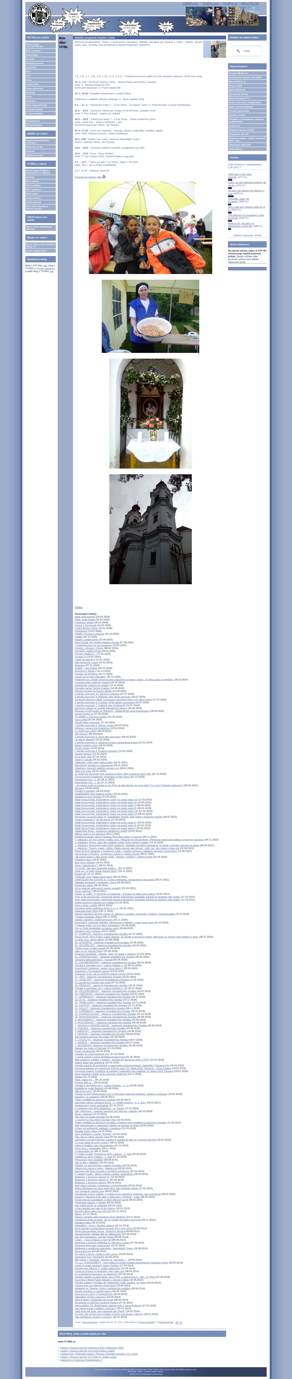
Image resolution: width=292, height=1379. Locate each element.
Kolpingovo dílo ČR (238, 134)
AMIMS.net (190, 3)
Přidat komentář (165, 1322)
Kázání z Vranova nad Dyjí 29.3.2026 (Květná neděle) (87, 1351)
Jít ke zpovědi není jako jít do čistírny (95, 1208)
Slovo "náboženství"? (86, 865)
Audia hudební (33, 198)
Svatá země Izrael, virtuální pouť (245, 102)
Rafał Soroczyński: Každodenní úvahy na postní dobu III (105, 825)
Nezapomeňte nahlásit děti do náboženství (98, 1234)
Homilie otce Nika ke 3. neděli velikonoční (98, 1268)
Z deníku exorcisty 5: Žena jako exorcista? (98, 736)
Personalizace (33, 121)
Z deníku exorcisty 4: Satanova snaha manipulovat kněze (106, 742)
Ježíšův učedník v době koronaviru (94, 919)
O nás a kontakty (34, 113)
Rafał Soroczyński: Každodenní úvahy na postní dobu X (105, 805)
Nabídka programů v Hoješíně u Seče (95, 882)
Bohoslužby (32, 55)
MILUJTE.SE (250, 3)
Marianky (30, 92)
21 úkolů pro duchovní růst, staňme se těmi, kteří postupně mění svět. (113, 773)
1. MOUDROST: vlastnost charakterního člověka (101, 1045)
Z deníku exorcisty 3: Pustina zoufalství (96, 751)
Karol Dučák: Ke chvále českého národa (97, 642)
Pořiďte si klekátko (85, 791)
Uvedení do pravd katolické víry (92, 1054)
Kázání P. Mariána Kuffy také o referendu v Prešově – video (107, 1197)
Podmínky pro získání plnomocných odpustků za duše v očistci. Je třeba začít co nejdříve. (124, 679)
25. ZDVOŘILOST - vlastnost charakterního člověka (103, 945)
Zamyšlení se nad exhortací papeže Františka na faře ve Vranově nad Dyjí (115, 1139)
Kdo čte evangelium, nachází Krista (94, 1237)
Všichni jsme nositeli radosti (90, 948)
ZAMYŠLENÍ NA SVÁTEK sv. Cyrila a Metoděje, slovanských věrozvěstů (114, 879)
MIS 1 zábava (32, 181)
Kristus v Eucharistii (85, 625)
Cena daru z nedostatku (88, 1148)
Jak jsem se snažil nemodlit (90, 1116)
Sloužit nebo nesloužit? (87, 722)
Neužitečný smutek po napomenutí (94, 765)
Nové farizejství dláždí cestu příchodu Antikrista (101, 1074)
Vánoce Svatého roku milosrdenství (94, 1145)
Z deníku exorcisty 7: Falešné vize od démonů (100, 705)
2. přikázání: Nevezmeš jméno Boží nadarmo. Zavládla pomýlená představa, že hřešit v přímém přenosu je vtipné (137, 845)
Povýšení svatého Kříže (88, 651)
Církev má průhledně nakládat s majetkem (98, 1128)
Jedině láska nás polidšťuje (90, 1062)
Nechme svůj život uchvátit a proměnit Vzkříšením (102, 1171)
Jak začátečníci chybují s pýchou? (93, 1317)
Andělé (78, 636)
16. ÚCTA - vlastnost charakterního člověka (98, 999)
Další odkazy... (236, 149)
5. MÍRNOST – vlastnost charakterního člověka (100, 1031)
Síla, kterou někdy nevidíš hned (92, 1136)
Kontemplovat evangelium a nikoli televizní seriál (101, 1199)
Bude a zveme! (33, 51)
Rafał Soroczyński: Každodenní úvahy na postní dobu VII (106, 813)
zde (45, 265)
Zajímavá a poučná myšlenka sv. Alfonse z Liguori (102, 1242)
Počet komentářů (146, 1322)
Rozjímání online (84, 885)
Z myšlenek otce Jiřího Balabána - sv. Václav (99, 1108)
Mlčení (78, 1214)
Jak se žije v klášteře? (87, 1162)
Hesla (29, 80)
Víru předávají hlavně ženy (89, 1191)
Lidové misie (32, 84)
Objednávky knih (34, 155)
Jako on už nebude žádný (89, 951)
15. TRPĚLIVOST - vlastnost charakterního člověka (103, 1002)
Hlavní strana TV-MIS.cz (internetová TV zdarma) (38, 171)
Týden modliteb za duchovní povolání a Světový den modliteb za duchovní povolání (120, 1122)
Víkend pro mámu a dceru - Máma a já (96, 1168)
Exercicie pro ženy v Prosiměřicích (94, 1294)
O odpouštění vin (84, 1151)
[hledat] (247, 51)
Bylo (28, 72)
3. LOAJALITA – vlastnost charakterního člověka (101, 1039)
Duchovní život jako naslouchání (92, 1245)
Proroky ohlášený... (85, 653)
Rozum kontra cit (84, 713)
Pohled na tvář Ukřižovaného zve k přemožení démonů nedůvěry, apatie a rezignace (121, 1094)
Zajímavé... (31, 101)
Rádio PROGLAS (237, 90)
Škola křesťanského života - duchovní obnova (100, 1231)
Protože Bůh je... (84, 1082)
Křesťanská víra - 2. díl (87, 779)
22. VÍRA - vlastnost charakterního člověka (98, 976)
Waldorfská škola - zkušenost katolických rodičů (101, 831)
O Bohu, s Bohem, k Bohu (89, 648)
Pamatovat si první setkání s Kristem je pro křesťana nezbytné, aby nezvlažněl (118, 1194)
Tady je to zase (83, 771)
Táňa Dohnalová (89, 1322)
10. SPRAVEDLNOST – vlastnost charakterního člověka (105, 1016)
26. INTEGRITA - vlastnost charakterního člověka (102, 942)
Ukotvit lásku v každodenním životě (94, 1299)
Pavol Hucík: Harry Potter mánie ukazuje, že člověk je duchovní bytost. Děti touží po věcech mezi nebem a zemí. (137, 936)
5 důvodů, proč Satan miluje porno (94, 876)
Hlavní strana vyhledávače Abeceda (39, 228)
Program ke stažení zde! (90, 177)
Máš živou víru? (83, 1091)
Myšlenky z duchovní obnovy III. (92, 1176)
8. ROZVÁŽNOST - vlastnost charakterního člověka (103, 1022)
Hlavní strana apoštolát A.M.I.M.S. (37, 141)
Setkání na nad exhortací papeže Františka (98, 1165)
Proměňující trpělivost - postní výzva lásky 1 (99, 968)
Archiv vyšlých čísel (36, 251)
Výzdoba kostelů (34, 109)
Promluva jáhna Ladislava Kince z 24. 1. (97, 908)
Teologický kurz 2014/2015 (89, 1257)
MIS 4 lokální (32, 194)
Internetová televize (238, 94)
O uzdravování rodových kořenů (92, 682)
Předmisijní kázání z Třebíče (90, 1202)
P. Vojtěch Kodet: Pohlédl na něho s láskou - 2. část (103, 1154)
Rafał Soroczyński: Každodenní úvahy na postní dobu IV (106, 822)
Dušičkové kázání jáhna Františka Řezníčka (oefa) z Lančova (108, 836)
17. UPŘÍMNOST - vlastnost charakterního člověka (103, 996)
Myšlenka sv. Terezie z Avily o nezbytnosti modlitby (102, 1288)
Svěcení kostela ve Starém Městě (93, 691)
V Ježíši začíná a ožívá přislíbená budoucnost (100, 1056)
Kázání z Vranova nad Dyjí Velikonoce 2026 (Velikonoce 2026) (92, 1348)
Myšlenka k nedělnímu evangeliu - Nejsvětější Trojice (104, 1248)
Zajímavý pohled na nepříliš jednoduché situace (101, 708)
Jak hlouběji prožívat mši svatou (92, 1036)
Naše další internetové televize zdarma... (37, 207)
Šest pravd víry (83, 1251)
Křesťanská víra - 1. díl (87, 782)
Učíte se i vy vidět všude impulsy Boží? (96, 871)
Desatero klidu (83, 1222)
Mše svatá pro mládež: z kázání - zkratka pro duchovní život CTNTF (112, 1059)
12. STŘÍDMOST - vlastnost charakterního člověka (102, 1011)
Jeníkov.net (234, 126)
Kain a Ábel (81, 719)
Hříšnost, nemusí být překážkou (92, 728)
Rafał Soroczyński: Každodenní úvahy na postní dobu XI (106, 802)
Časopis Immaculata (239, 111)
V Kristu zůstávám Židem (88, 916)
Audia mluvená (33, 202)
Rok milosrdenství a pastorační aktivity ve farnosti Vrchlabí (107, 1125)
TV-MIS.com (210, 3)
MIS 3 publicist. (33, 189)
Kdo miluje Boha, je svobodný (91, 1205)
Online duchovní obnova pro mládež (94, 902)
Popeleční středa (84, 622)
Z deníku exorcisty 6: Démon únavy (94, 725)
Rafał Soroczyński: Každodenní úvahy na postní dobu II (105, 828)
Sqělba (78, 1076)
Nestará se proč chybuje (88, 796)
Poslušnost (81, 631)
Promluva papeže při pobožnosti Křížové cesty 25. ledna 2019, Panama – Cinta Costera (123, 1068)
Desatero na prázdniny (87, 1096)
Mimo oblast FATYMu (36, 105)
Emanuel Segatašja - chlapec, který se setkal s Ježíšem (105, 954)
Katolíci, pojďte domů (86, 639)
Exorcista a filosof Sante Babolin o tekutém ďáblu (102, 1279)
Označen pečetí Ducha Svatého (92, 688)
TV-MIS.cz (230, 3)
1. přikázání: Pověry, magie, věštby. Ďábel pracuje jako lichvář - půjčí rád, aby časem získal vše (127, 848)
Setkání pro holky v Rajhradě (91, 1048)
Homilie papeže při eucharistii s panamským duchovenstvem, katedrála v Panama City (122, 1065)
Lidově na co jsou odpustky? (90, 676)
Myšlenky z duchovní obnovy (90, 1182)
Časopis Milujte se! (238, 73)
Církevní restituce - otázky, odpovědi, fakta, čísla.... (247, 139)
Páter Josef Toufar (85, 619)
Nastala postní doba (86, 1131)
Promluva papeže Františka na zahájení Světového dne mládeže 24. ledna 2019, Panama (124, 1071)
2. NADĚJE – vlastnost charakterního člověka (100, 1042)
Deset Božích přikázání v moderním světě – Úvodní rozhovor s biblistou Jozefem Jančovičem (126, 851)
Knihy (29, 97)
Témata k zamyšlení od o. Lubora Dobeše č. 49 (101, 988)
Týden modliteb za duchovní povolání (95, 1099)
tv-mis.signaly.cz (46, 268)
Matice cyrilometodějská (241, 107)
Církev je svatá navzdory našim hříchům (97, 1265)
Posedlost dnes (83, 859)
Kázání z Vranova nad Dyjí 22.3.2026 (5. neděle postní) (88, 1357)
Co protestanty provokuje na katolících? (97, 1274)
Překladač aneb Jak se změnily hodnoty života (100, 974)
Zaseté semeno (83, 753)
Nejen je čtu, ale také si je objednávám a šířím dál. (241, 225)
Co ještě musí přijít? (86, 731)
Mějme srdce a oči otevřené (90, 834)
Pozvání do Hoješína (86, 673)
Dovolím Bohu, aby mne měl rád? (93, 1211)
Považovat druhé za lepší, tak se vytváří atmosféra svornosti (108, 1219)
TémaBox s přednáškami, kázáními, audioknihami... (246, 120)
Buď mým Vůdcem (85, 862)
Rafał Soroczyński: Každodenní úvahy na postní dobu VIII (106, 811)
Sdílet (79, 607)
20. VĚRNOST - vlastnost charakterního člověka (101, 985)
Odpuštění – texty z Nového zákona (94, 1225)
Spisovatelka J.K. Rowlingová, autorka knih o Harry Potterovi (108, 1305)
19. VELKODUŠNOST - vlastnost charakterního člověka (105, 991)
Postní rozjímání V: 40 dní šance (93, 819)
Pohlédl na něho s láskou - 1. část (93, 1156)
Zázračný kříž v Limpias (88, 931)
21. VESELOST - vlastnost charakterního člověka (102, 979)
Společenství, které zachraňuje (92, 1105)
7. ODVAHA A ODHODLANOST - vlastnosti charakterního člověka (111, 1025)
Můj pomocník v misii (86, 662)
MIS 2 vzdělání (33, 185)
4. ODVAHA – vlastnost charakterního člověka (100, 1034)
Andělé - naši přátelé (86, 668)
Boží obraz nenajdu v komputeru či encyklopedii (101, 1185)
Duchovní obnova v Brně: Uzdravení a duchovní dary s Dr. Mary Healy (113, 699)
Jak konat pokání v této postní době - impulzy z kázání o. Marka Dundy (114, 856)
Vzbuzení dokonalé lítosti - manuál (94, 959)
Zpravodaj (31, 67)
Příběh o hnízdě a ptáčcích (89, 633)
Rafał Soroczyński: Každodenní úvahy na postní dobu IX (106, 808)
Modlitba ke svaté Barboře (89, 1088)
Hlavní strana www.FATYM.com (34, 45)
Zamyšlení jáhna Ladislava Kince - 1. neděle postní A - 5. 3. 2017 (110, 1102)
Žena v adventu (83, 1114)
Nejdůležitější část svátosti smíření (94, 793)
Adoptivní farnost (34, 63)
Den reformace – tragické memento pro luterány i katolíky (106, 1111)
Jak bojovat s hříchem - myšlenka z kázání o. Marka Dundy (107, 854)
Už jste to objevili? (85, 739)
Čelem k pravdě (83, 759)
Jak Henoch (81, 733)
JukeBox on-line (237, 115)
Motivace (80, 665)
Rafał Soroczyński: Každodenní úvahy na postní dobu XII (106, 799)
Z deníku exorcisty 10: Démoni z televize (97, 693)
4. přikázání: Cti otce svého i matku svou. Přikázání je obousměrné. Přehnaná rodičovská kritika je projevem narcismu (139, 839)
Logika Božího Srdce (86, 628)
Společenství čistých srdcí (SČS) (245, 77)
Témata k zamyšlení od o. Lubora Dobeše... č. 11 (102, 1085)
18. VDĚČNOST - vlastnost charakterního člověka (102, 994)
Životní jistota (82, 748)
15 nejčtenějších (34, 125)
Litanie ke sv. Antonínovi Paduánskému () (81, 1360)
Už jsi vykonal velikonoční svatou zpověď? (98, 888)
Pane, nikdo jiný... (84, 1079)
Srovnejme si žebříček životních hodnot (96, 1302)
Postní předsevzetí (85, 1051)
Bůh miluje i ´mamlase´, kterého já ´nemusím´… (101, 1259)
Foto (28, 76)
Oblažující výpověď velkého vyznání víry (97, 768)
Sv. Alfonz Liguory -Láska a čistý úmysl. (96, 1254)
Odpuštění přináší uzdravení (90, 1297)
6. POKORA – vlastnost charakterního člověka (100, 1028)
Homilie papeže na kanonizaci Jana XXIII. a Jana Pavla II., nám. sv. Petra (115, 1277)
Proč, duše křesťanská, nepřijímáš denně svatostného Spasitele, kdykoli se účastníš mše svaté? (127, 896)
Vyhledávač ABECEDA (240, 145)
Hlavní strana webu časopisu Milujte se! (40, 245)
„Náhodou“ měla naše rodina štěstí (94, 762)
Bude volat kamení (85, 616)
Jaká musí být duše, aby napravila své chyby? (100, 1311)
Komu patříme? (83, 891)
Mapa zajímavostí (34, 88)
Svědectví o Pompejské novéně (92, 971)
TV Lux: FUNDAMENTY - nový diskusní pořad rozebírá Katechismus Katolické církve (121, 1262)
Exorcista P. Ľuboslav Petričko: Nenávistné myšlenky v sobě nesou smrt (114, 922)
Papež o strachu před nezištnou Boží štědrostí (100, 1217)
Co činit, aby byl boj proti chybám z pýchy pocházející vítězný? (109, 1314)
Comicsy (30, 151)
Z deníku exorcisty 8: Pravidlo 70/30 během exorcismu (104, 702)
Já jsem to (80, 656)
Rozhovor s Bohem (85, 671)
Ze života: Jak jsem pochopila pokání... (96, 868)
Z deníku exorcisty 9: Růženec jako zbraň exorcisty (103, 696)
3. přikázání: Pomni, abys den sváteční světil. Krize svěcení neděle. (112, 842)
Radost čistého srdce (86, 745)
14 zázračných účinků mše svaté (93, 982)
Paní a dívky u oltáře (86, 905)
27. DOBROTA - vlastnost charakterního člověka (101, 934)
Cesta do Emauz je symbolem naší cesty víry (99, 1271)
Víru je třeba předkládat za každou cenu (97, 928)
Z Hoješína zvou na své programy (93, 645)
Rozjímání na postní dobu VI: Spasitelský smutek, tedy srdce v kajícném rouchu (118, 816)
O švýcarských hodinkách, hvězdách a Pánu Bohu (102, 776)
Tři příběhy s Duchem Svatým (91, 716)
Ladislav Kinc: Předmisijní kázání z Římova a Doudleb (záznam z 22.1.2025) (99, 1354)
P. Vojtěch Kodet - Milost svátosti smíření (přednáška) (104, 1174)
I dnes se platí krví (85, 659)
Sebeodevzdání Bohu (86, 911)
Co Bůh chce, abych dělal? (89, 939)
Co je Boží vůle (83, 756)
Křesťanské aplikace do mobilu (92, 685)
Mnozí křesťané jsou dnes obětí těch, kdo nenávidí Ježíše (106, 1188)
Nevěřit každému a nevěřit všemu (93, 1291)
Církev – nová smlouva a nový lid (93, 1239)
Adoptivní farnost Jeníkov (241, 130)
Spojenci (79, 788)
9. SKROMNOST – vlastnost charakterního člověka (103, 1019)
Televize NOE (235, 86)
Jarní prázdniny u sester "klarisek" (93, 1134)
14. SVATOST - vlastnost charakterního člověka (101, 1005)
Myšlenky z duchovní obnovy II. (92, 1179)
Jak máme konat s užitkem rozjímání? (95, 1308)
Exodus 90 (80, 874)
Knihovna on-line (34, 147)
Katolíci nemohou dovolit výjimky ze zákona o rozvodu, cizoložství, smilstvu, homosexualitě (125, 914)
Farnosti (30, 59)
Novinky (30, 177)
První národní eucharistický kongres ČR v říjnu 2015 (104, 1228)
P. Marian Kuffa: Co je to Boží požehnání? (98, 925)
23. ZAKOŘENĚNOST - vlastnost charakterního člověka (105, 962)
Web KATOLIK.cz (237, 81)
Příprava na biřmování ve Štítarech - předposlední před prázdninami (112, 711)
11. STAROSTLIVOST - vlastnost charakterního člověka (105, 1014)
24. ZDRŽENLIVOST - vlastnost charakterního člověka (105, 956)
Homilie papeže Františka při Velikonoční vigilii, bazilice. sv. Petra (110, 1282)
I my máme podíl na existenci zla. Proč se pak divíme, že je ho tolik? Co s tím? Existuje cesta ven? (129, 785)
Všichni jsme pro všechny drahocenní (95, 1285)
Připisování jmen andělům (89, 1159)
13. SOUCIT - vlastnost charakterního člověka (100, 1008)
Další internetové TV (239, 98)
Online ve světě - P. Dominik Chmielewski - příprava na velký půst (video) (115, 894)
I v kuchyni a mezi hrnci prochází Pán (95, 1119)
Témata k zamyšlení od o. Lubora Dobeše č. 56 (101, 965)
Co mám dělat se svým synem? (92, 1142)
